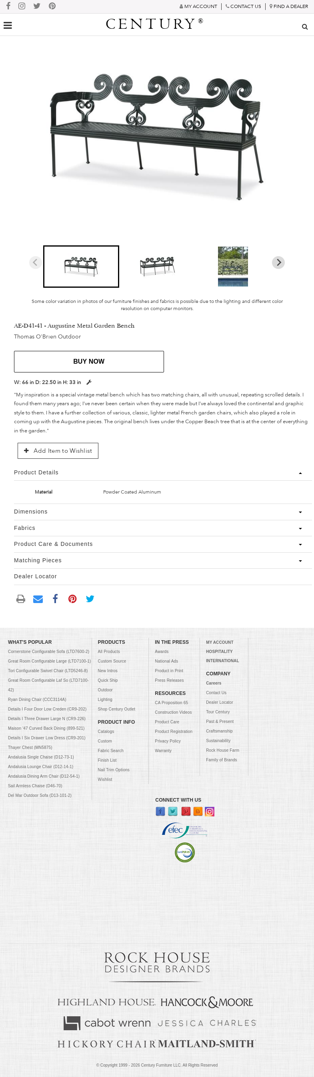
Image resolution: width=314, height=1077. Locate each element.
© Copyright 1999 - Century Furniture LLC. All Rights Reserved (157, 1065)
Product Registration (173, 731)
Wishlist (105, 779)
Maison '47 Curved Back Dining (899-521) (46, 728)
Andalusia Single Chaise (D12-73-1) (41, 757)
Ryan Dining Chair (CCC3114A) (37, 699)
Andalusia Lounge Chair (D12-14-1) (40, 766)
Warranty (163, 751)
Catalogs (106, 731)
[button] (81, 266)
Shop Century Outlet (117, 709)
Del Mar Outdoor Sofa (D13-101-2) (40, 795)
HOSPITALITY (219, 651)
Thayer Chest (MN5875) (30, 747)
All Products (109, 651)
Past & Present (220, 721)
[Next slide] (278, 262)
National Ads (166, 661)
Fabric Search (111, 751)
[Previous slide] (35, 262)
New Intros (108, 671)
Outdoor (105, 690)
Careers (213, 683)
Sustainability (218, 741)
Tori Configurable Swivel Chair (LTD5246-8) (48, 671)
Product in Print (169, 671)
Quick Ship (108, 680)
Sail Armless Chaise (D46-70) (35, 786)
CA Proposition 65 (171, 703)
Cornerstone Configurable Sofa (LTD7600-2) (48, 651)
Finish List (107, 760)
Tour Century (218, 712)
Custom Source (112, 661)
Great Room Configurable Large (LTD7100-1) (49, 661)
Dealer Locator (219, 702)
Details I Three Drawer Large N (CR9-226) (47, 719)
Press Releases (169, 680)
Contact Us (216, 693)
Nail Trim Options (114, 770)
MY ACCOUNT (219, 642)
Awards (161, 651)
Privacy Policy (167, 741)
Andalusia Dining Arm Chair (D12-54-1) (44, 776)
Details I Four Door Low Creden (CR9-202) (47, 709)
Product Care (167, 722)
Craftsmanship (219, 731)
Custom (105, 741)
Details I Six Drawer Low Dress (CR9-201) (47, 738)
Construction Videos (173, 712)
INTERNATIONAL (222, 661)
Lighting (105, 699)
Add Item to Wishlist (58, 450)
